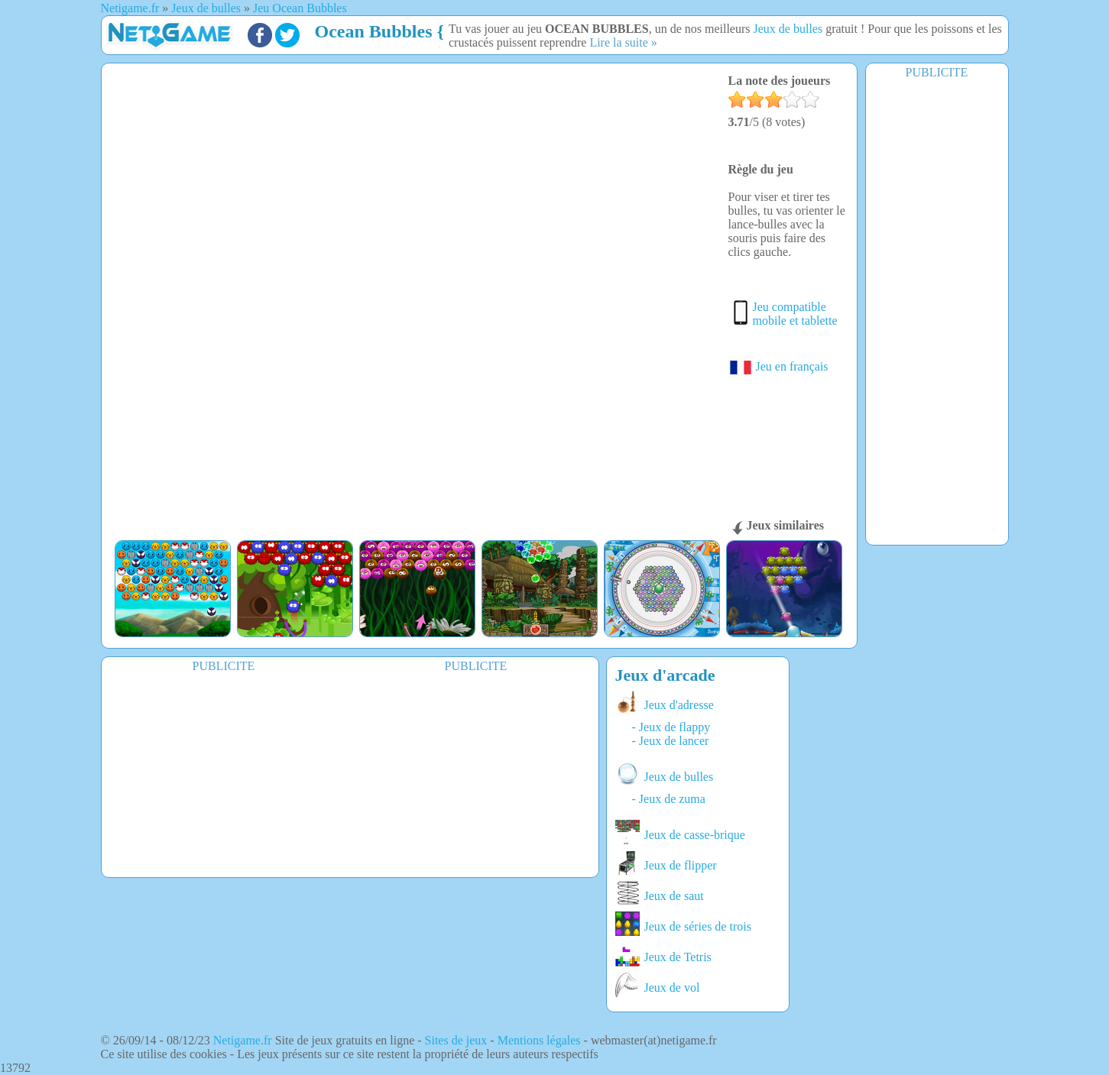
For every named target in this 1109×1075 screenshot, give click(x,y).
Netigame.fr (242, 1040)
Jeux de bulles (788, 28)
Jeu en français (778, 366)
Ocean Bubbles (374, 31)
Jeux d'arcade (665, 675)
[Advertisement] (937, 311)
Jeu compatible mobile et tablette (795, 313)
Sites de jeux (456, 1040)
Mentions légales (539, 1040)
